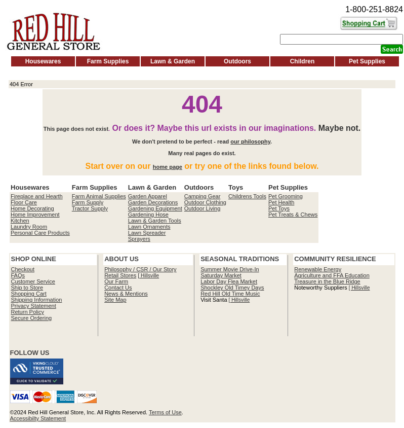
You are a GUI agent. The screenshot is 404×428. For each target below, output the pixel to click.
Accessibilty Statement (38, 418)
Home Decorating (32, 208)
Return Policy (27, 312)
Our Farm (116, 281)
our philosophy (250, 141)
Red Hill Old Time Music (230, 294)
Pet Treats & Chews (292, 214)
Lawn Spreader (147, 233)
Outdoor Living (202, 208)
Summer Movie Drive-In (229, 269)
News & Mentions (126, 294)
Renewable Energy (317, 269)
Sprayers (139, 239)
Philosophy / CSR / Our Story (140, 269)
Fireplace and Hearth (37, 196)
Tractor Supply (90, 208)
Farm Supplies (108, 61)
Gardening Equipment (155, 208)
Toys (235, 187)
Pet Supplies (367, 61)
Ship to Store (27, 287)
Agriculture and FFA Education (332, 275)
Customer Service (33, 281)
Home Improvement (35, 214)
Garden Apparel (147, 196)
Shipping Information (36, 300)
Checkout (22, 269)
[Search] (341, 39)
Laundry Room (29, 227)
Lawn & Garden (172, 61)
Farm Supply (87, 202)
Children (302, 61)
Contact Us (118, 287)
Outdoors (237, 61)
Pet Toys (279, 208)
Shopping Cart (29, 294)
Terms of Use (165, 412)
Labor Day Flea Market (228, 281)
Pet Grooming (285, 196)
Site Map (115, 300)
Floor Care (24, 202)
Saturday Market (220, 275)
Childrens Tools (247, 196)
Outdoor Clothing (205, 202)
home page (167, 167)
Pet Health (281, 202)
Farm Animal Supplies (99, 196)
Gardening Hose (148, 214)
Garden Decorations (153, 202)
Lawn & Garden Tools (154, 221)
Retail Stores (120, 275)
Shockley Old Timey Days (232, 287)
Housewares (43, 61)
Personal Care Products (40, 233)
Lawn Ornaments (149, 227)
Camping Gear (202, 196)
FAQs (18, 275)
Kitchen (20, 221)
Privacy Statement (33, 306)
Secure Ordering (31, 318)
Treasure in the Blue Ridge (327, 281)
